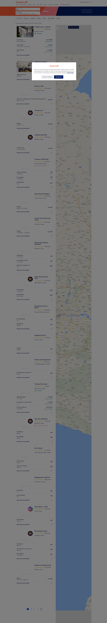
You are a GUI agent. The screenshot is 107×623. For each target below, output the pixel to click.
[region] (54, 71)
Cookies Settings (47, 77)
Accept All (59, 77)
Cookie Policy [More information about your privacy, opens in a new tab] (70, 72)
